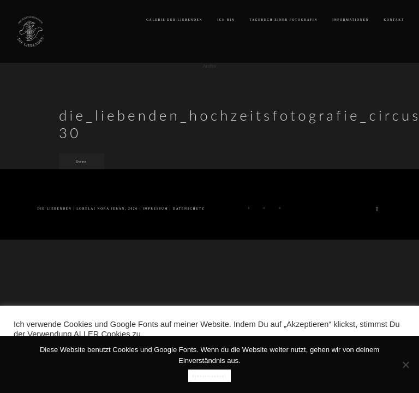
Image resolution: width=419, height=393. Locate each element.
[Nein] (405, 364)
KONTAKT (394, 19)
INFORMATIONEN (350, 19)
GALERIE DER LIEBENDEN (174, 19)
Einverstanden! (209, 376)
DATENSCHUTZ (189, 208)
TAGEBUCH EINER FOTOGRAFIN (283, 19)
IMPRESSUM (156, 208)
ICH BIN (226, 19)
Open (81, 161)
